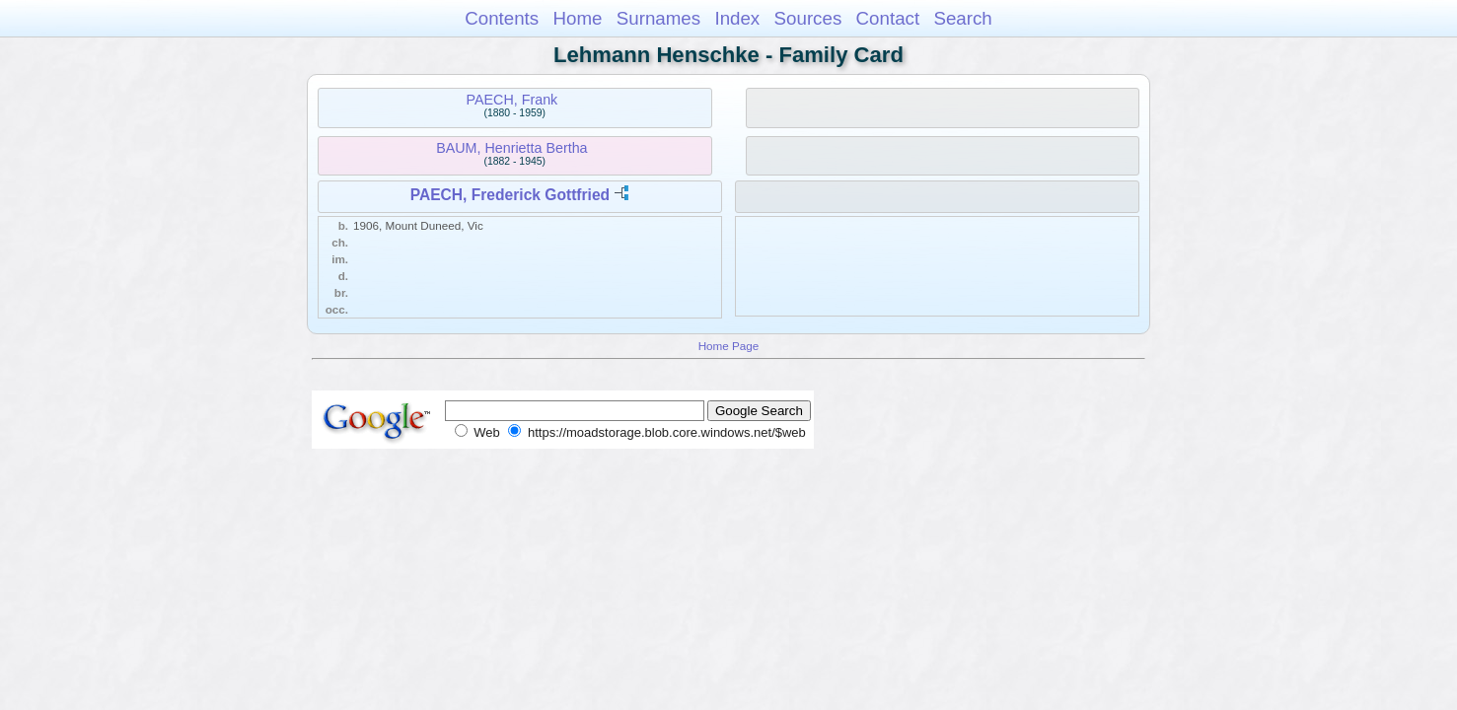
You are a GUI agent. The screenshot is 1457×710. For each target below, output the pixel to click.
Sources (808, 18)
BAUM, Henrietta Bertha (511, 148)
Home (577, 18)
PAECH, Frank (512, 99)
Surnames (658, 18)
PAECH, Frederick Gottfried (510, 194)
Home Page (729, 345)
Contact (888, 18)
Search (962, 18)
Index (737, 18)
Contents (502, 18)
